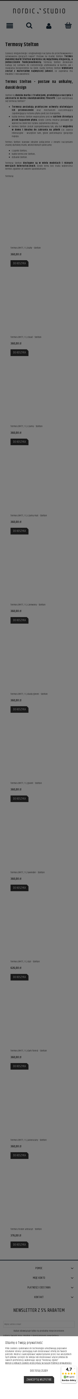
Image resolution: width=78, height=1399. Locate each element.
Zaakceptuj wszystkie (39, 1379)
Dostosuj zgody (39, 1371)
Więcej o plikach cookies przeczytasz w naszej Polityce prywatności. (38, 1363)
